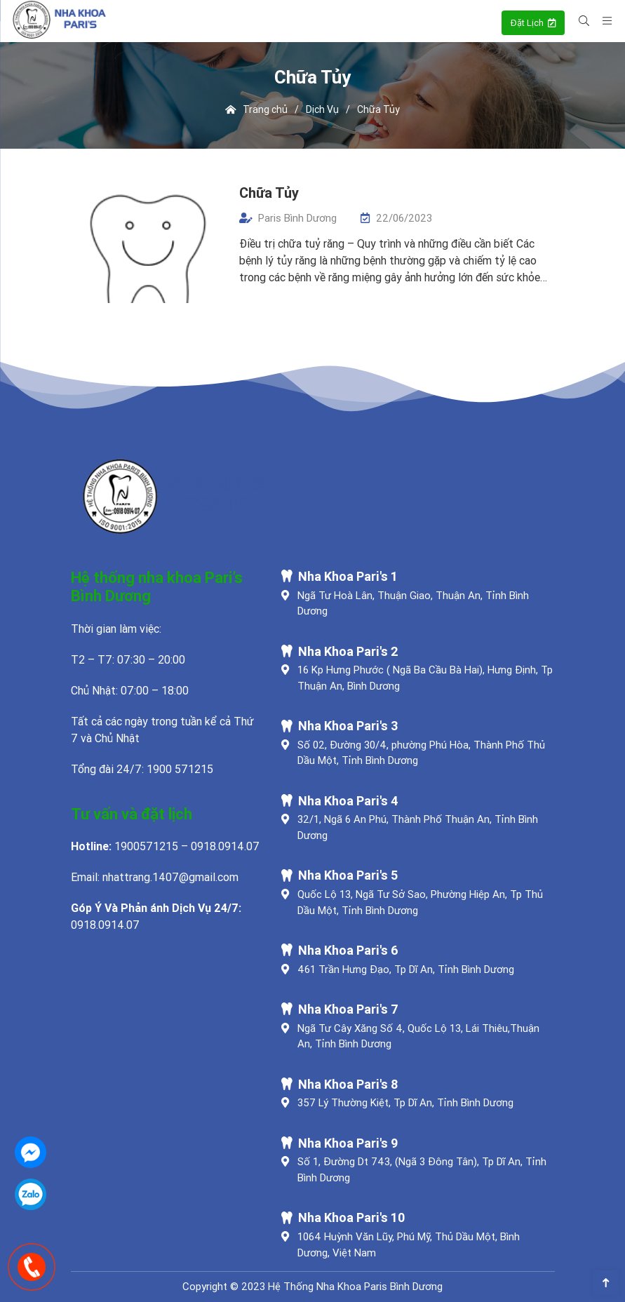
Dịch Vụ (322, 109)
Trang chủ (256, 109)
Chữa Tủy (269, 192)
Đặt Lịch (533, 23)
